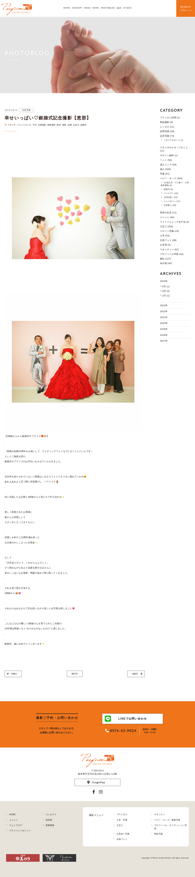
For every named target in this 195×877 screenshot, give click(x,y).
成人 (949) (165, 169)
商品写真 (158, 834)
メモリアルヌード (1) (173, 140)
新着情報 (50, 825)
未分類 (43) (166, 263)
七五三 (120, 825)
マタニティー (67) (169, 249)
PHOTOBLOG (108, 8)
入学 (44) (165, 235)
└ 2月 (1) (165, 295)
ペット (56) (166, 160)
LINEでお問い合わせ (126, 718)
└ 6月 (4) (165, 291)
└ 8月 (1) (165, 286)
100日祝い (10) (170, 197)
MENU (87, 8)
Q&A (119, 8)
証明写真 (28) (167, 131)
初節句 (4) (168, 189)
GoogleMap (96, 782)
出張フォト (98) (168, 240)
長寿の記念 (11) (168, 212)
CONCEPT (77, 8)
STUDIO (127, 8)
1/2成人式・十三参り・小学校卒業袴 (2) (175, 183)
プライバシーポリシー (20, 830)
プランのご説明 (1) (170, 117)
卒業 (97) (165, 173)
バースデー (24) (171, 193)
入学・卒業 (122, 820)
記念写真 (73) (167, 136)
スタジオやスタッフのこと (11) (174, 149)
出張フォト (122, 839)
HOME (66, 8)
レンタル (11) (167, 126)
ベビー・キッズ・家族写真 (167, 820)
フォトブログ (15, 825)
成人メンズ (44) (168, 164)
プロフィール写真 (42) (171, 254)
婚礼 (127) (165, 258)
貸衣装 (49, 820)
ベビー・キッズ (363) (171, 178)
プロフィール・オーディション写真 (170, 827)
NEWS (95, 8)
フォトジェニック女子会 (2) (174, 222)
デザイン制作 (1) (168, 155)
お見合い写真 (123, 834)
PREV (12, 674)
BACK (75, 673)
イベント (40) (167, 217)
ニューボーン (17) (172, 201)
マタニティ (159, 814)
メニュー (13, 820)
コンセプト (51, 814)
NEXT (137, 674)
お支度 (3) (165, 244)
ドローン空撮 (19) (169, 231)
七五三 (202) (166, 226)
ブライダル (122, 814)
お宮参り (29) (170, 205)
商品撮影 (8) (166, 122)
